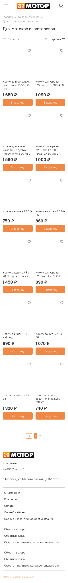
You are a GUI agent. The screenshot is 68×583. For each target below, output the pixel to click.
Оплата (9, 506)
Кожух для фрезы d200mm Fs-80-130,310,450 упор (47, 149)
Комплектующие (28, 17)
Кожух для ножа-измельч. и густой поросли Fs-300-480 (16, 149)
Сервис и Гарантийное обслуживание (29, 519)
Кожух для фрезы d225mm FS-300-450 (50, 83)
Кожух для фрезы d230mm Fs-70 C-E (48, 274)
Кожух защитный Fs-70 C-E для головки (16, 274)
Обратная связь (14, 535)
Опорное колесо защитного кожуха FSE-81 (48, 398)
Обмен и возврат (15, 529)
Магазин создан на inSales (18, 576)
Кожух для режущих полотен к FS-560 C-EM (16, 85)
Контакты (10, 499)
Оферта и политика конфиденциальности (31, 542)
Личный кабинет (15, 512)
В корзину (17, 102)
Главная (8, 17)
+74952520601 (13, 469)
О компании (12, 492)
